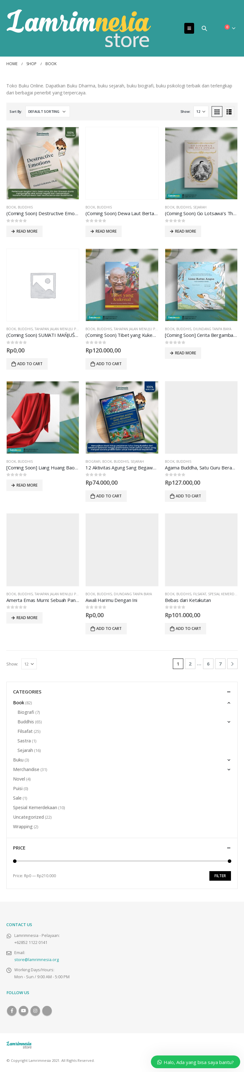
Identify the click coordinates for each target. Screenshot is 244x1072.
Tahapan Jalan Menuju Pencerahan (65, 329)
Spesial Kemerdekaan (35, 807)
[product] (43, 163)
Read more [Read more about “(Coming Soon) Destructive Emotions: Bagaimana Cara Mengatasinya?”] (27, 231)
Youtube (23, 1010)
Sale (17, 798)
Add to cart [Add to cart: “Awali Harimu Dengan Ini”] (109, 628)
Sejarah (200, 207)
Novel (19, 779)
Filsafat (199, 594)
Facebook (12, 1010)
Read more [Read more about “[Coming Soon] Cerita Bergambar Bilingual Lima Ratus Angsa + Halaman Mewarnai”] (185, 353)
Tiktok (47, 1010)
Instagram (35, 1010)
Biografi (92, 461)
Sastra (24, 741)
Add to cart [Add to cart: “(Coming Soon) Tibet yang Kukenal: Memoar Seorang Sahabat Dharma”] (109, 363)
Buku (18, 760)
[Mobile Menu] (189, 28)
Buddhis (25, 207)
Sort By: (16, 111)
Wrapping (23, 826)
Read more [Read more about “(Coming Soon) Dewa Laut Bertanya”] (106, 231)
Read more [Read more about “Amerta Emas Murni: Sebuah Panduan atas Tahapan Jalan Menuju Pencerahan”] (27, 617)
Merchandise (26, 769)
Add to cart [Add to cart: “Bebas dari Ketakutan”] (188, 628)
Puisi (18, 788)
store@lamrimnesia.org (36, 959)
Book (11, 207)
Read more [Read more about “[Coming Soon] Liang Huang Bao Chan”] (27, 485)
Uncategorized (28, 817)
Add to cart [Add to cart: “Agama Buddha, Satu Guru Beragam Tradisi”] (188, 496)
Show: (185, 111)
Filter (220, 875)
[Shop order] (47, 111)
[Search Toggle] (204, 28)
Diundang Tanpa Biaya (212, 329)
